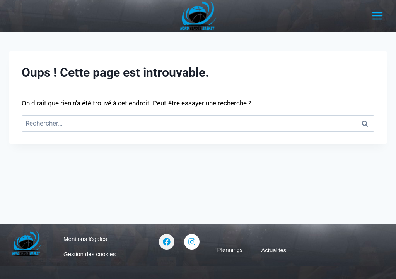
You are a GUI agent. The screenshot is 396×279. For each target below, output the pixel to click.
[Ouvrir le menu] (377, 16)
